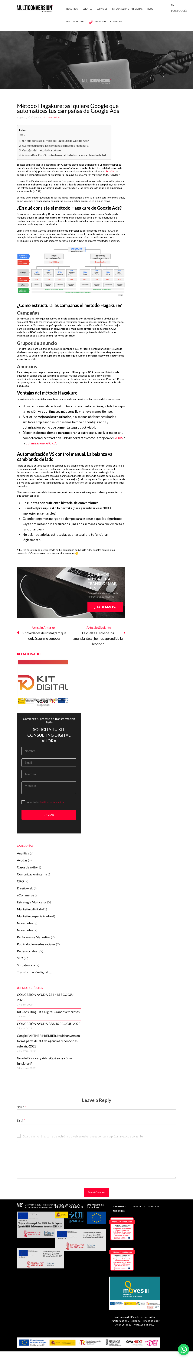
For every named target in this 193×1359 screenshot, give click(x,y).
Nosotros (72, 9)
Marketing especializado (34, 916)
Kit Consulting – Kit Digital (127, 9)
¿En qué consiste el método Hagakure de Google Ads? (55, 140)
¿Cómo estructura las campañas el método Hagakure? (56, 145)
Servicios (102, 9)
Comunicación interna (32, 874)
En (172, 5)
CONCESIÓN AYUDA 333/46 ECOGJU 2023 (48, 1024)
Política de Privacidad (52, 802)
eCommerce (25, 895)
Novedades (25, 923)
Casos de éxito (27, 867)
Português (179, 10)
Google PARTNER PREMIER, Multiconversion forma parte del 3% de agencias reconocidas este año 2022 (48, 1041)
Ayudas (22, 860)
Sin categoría (26, 965)
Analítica (23, 853)
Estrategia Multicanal (32, 902)
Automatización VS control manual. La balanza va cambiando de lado (64, 155)
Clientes (87, 9)
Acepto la (29, 802)
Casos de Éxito (121, 1206)
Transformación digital (32, 972)
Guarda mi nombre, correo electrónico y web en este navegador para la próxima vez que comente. (80, 1136)
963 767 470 (99, 21)
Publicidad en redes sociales (36, 944)
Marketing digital (29, 909)
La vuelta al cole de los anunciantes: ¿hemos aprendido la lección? (98, 638)
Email (21, 1120)
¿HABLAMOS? (105, 607)
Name (21, 1107)
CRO (20, 881)
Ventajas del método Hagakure (41, 150)
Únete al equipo (75, 21)
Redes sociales (27, 951)
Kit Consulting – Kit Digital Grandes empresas (48, 1012)
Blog (150, 9)
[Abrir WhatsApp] (183, 1349)
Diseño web (25, 888)
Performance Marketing (33, 937)
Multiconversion (51, 117)
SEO (20, 958)
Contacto (116, 21)
